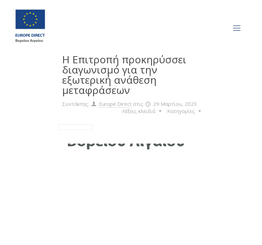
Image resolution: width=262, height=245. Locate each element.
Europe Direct (115, 103)
